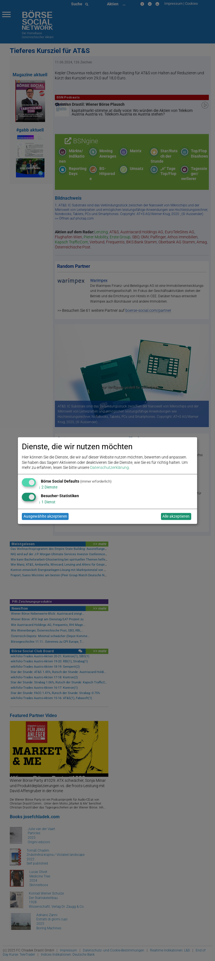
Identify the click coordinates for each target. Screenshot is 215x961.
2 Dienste (48, 487)
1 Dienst (47, 502)
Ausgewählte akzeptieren (45, 516)
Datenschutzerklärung (109, 467)
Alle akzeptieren (176, 516)
